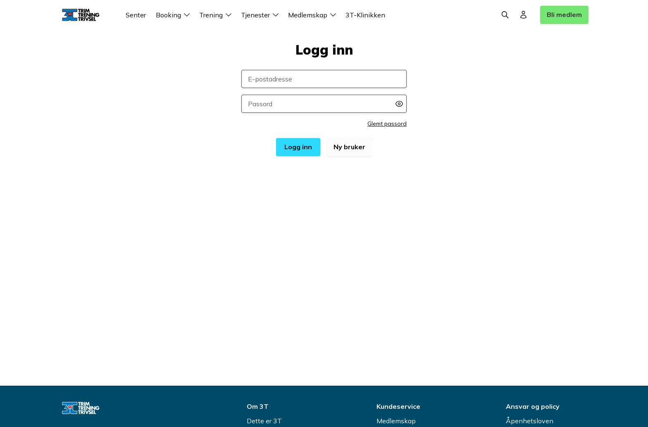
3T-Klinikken (365, 15)
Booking (174, 15)
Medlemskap (313, 15)
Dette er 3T (264, 421)
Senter (136, 15)
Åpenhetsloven (529, 421)
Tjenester (261, 15)
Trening (216, 15)
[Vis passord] (399, 104)
